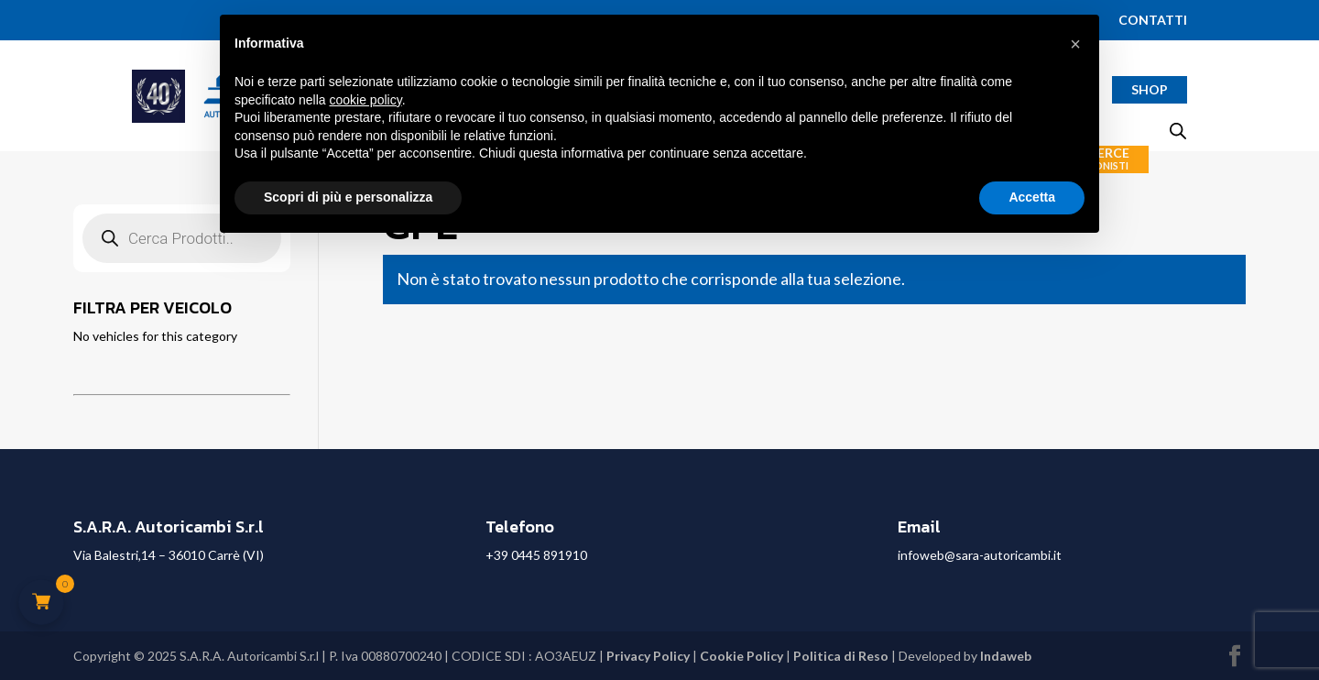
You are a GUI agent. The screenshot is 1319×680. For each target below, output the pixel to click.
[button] (1075, 44)
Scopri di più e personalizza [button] (348, 197)
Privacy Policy (648, 656)
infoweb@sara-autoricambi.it (980, 555)
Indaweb (1005, 656)
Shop (1149, 89)
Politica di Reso (840, 656)
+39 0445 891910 (536, 555)
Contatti (1152, 20)
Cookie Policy (741, 656)
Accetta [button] (1031, 197)
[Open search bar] (1178, 130)
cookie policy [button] (366, 100)
